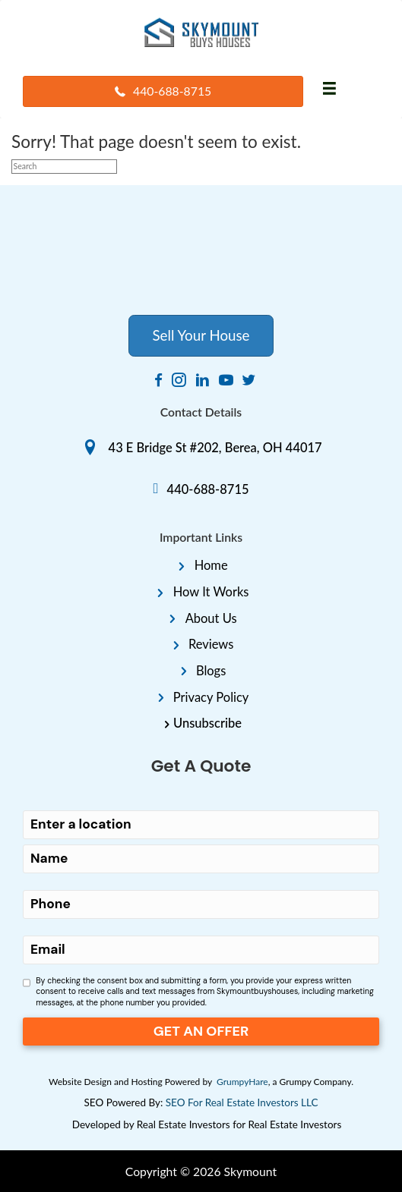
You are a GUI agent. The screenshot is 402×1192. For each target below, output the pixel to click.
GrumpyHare (242, 1081)
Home (211, 565)
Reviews (210, 644)
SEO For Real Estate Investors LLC (242, 1102)
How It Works (211, 591)
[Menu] (329, 88)
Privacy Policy (211, 697)
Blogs (211, 670)
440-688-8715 (208, 489)
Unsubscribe (207, 723)
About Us (211, 618)
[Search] (64, 166)
